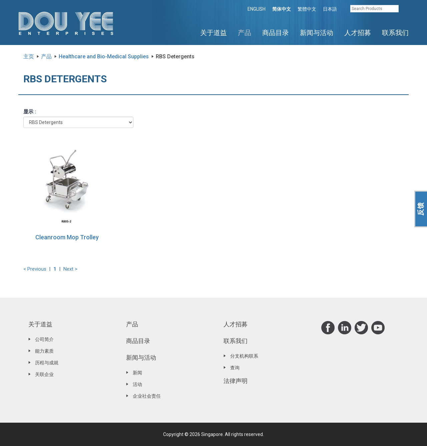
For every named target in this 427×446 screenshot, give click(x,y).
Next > (70, 269)
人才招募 (357, 32)
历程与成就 (46, 362)
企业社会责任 (147, 396)
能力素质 (44, 351)
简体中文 (281, 9)
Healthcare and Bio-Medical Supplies (104, 56)
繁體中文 (307, 9)
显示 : (29, 112)
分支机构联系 (244, 356)
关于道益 (213, 32)
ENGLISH (257, 9)
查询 (235, 367)
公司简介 (44, 339)
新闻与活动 (316, 32)
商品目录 (275, 32)
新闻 (137, 372)
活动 (137, 384)
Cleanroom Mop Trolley (67, 237)
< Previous (34, 269)
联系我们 (395, 32)
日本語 (330, 9)
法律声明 (236, 380)
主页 (28, 56)
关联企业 (44, 374)
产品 (244, 32)
